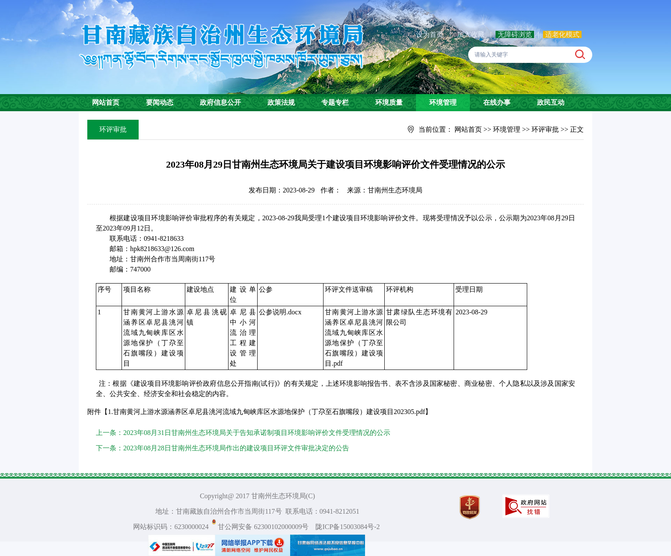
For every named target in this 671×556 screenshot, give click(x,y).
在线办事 (497, 102)
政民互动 (550, 102)
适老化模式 (562, 34)
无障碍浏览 (515, 34)
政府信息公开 (220, 102)
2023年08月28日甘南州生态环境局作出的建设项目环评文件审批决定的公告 (236, 448)
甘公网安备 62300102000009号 (263, 526)
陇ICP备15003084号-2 (347, 526)
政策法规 (281, 102)
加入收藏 (471, 34)
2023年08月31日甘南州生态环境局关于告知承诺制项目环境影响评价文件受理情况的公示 (256, 432)
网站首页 (105, 102)
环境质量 (389, 102)
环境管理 (443, 102)
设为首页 (429, 34)
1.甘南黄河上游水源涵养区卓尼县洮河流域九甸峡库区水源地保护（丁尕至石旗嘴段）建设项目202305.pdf (266, 411)
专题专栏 (335, 102)
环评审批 (545, 129)
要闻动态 (159, 102)
